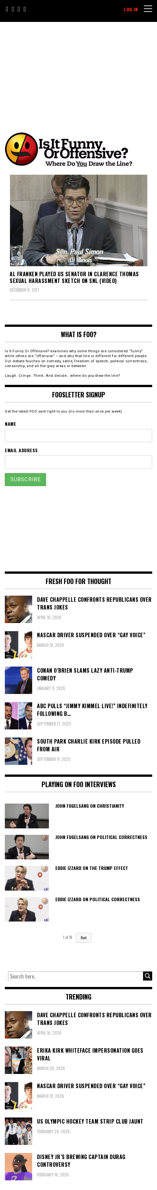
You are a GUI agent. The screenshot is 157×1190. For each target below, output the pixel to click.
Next (84, 937)
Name (10, 423)
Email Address (21, 450)
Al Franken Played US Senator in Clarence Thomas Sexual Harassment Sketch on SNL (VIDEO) (74, 277)
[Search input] (75, 976)
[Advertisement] (82, 70)
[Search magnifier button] (147, 975)
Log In (131, 9)
